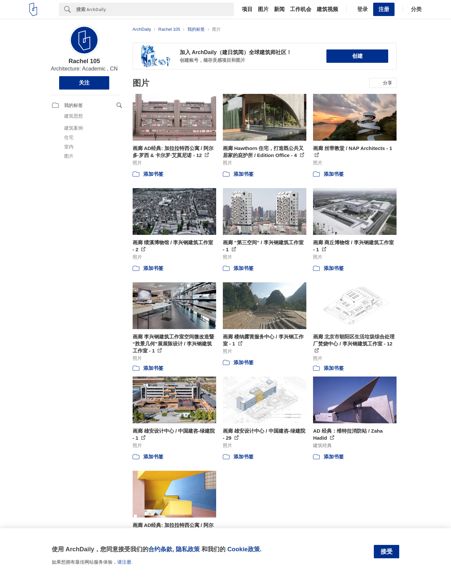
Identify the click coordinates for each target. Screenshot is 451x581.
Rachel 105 (84, 61)
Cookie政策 (243, 549)
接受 (387, 551)
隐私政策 (188, 549)
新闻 (279, 9)
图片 (263, 9)
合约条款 (160, 549)
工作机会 (300, 9)
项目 (247, 9)
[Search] (155, 9)
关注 (84, 83)
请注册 (124, 562)
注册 (384, 9)
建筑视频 (327, 9)
